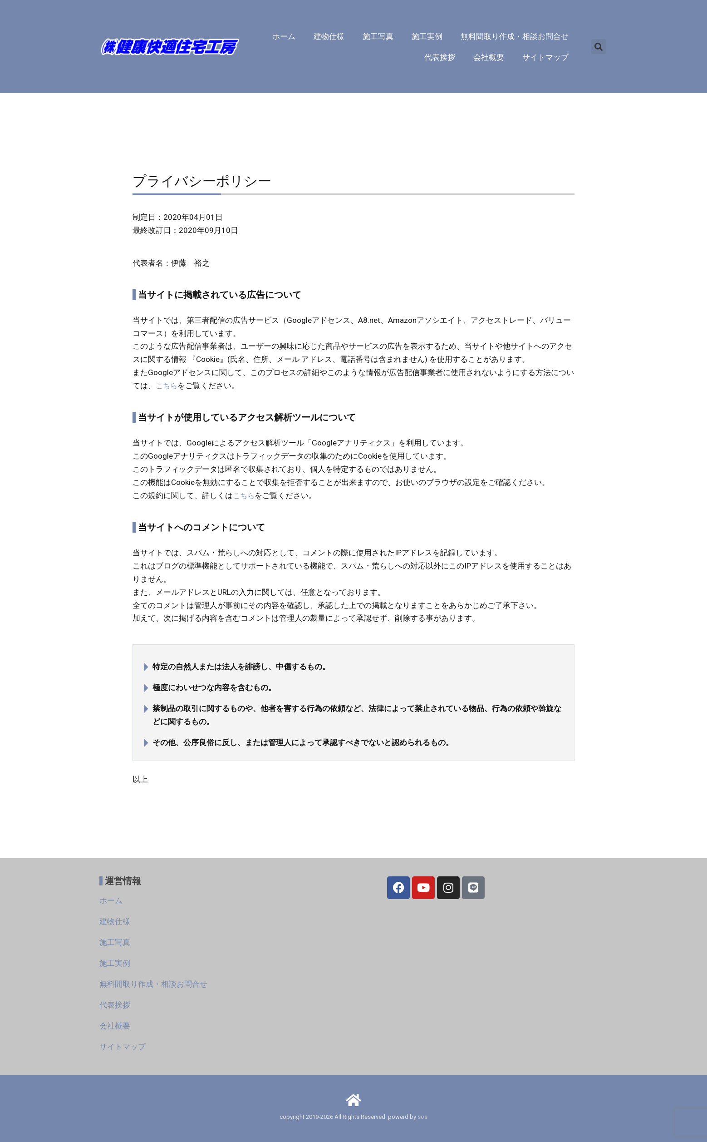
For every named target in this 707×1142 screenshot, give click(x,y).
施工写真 (378, 36)
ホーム (283, 36)
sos (422, 1116)
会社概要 (488, 57)
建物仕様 (329, 36)
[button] (598, 46)
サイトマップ (545, 57)
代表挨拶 (439, 57)
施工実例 (427, 36)
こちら (167, 385)
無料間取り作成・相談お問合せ (515, 36)
